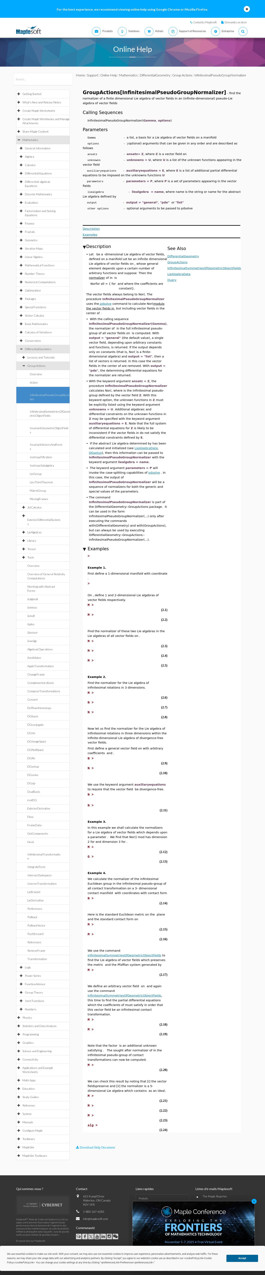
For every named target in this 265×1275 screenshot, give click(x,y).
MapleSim (28, 1147)
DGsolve (32, 775)
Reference (28, 1105)
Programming (30, 1034)
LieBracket (33, 892)
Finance (30, 223)
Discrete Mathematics (38, 194)
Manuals (27, 1122)
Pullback (32, 917)
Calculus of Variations (38, 332)
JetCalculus (34, 507)
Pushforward (35, 934)
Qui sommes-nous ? (29, 1189)
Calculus (30, 165)
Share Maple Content (35, 131)
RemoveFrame (36, 950)
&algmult (32, 599)
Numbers (30, 1009)
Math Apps (29, 1080)
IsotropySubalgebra (42, 465)
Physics (27, 1017)
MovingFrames (39, 499)
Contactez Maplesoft (205, 22)
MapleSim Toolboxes (34, 1155)
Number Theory (35, 273)
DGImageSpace (36, 741)
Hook (30, 842)
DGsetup (33, 766)
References (34, 942)
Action (34, 382)
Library (31, 540)
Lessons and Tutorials (41, 357)
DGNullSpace (35, 749)
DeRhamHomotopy (39, 708)
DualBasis (33, 791)
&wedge (32, 641)
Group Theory (34, 992)
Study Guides (30, 1097)
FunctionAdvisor (35, 984)
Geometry (31, 240)
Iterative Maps (34, 248)
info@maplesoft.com (95, 1218)
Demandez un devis (236, 22)
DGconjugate (35, 724)
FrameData (34, 825)
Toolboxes (28, 1139)
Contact (81, 1189)
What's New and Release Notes (41, 102)
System (26, 1113)
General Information (37, 148)
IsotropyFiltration (41, 457)
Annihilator (34, 657)
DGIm (31, 733)
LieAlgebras (34, 532)
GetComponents (37, 833)
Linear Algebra (33, 257)
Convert (32, 699)
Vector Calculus (34, 315)
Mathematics (30, 140)
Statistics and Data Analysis (39, 1026)
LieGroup (35, 474)
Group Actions (36, 365)
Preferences (34, 908)
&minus (32, 607)
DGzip (31, 783)
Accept (242, 1258)
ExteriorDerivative (38, 808)
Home (80, 75)
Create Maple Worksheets (38, 110)
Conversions (33, 340)
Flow (30, 816)
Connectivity (30, 1059)
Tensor (31, 549)
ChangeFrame (36, 674)
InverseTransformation (42, 883)
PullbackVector (36, 925)
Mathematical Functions (40, 265)
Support (92, 75)
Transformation (37, 959)
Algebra (29, 156)
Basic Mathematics (36, 324)
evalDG (32, 800)
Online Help (108, 75)
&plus (31, 624)
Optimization (33, 290)
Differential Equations (38, 173)
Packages (30, 298)
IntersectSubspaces (39, 875)
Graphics (28, 1042)
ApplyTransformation (40, 666)
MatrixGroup (38, 490)
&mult (31, 615)
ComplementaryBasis (40, 682)
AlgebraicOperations (40, 649)
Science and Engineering (36, 1051)
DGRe (31, 758)
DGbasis (32, 716)
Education (28, 1088)
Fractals (30, 231)
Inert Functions (34, 1001)
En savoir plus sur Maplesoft (30, 1240)
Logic (28, 967)
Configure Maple (32, 1130)
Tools (30, 557)
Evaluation (31, 202)
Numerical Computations (40, 282)
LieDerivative (35, 900)
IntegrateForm (36, 867)
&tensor (32, 632)
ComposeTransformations (43, 691)
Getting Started (31, 94)
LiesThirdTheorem (41, 482)
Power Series (33, 975)
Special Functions (35, 307)
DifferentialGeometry (38, 349)
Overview (36, 374)
